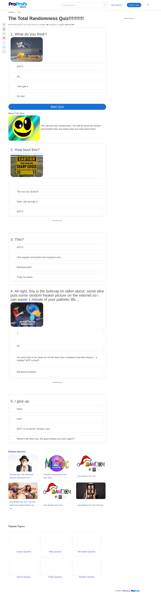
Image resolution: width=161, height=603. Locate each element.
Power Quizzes (55, 567)
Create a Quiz (134, 5)
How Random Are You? (86, 476)
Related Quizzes (17, 451)
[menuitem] (117, 5)
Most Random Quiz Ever (53, 505)
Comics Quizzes (23, 542)
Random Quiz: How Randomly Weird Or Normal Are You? (21, 476)
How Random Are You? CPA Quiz (90, 505)
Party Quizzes (55, 542)
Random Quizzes (86, 567)
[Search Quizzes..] (84, 5)
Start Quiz (57, 106)
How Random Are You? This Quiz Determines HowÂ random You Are (23, 505)
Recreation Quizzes (86, 542)
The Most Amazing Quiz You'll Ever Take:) (55, 476)
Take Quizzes (117, 5)
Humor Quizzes (23, 567)
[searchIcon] (105, 5)
